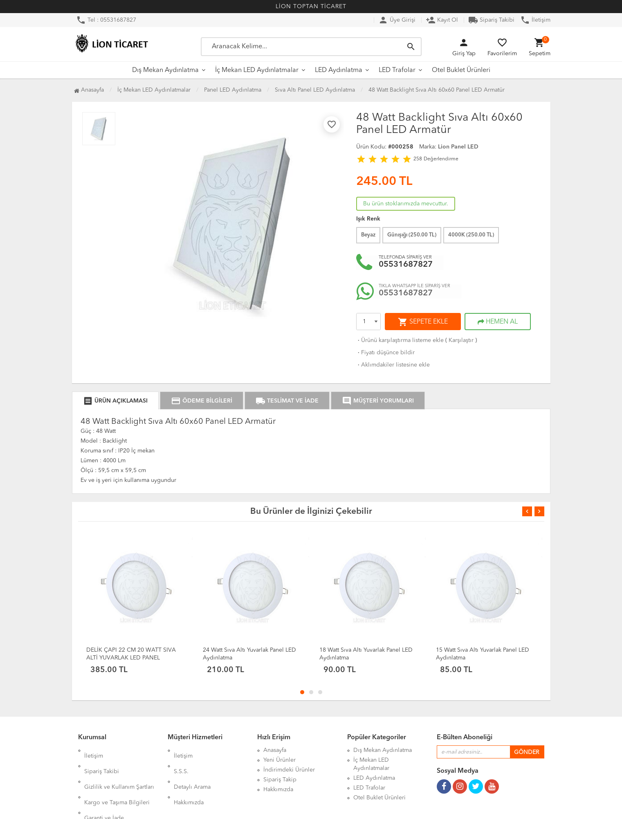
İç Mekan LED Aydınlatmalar (257, 70)
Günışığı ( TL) (411, 235)
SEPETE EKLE (423, 322)
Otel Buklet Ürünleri (461, 70)
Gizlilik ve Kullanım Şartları (119, 770)
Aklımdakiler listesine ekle (393, 365)
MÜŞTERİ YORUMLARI (378, 401)
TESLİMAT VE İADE (287, 401)
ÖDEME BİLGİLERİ (201, 401)
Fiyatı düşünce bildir (385, 353)
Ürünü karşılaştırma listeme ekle (400, 340)
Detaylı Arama (192, 770)
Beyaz (368, 235)
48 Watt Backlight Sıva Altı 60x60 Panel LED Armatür (436, 90)
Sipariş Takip (279, 780)
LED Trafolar (397, 70)
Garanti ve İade (104, 789)
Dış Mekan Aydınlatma (165, 70)
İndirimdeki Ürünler (289, 770)
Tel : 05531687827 (106, 20)
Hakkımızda (189, 780)
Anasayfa (89, 90)
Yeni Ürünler (279, 760)
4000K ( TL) (471, 235)
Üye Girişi (396, 20)
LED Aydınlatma (338, 70)
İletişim (535, 20)
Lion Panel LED (458, 147)
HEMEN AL (498, 322)
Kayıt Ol (442, 20)
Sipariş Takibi (491, 20)
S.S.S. (181, 760)
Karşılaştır (461, 340)
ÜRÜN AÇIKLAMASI (115, 401)
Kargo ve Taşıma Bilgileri (117, 780)
